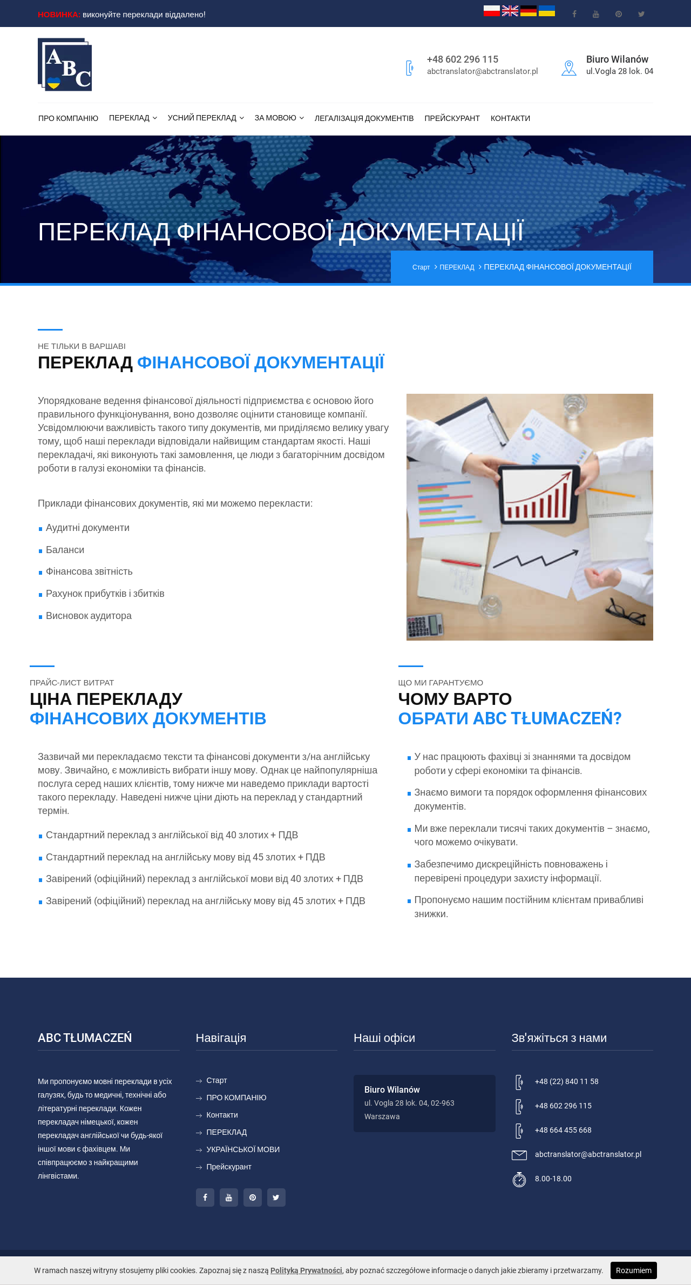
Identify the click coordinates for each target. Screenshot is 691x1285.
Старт (421, 267)
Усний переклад (202, 117)
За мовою (275, 117)
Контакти (510, 118)
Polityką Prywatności (306, 1270)
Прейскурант (452, 118)
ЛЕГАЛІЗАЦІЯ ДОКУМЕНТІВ (364, 118)
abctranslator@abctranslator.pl (482, 71)
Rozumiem (634, 1270)
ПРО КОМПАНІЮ (68, 118)
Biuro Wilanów (392, 1090)
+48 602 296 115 (462, 59)
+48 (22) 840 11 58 (567, 1081)
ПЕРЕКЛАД (129, 117)
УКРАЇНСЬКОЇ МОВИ (243, 1149)
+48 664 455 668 (563, 1130)
